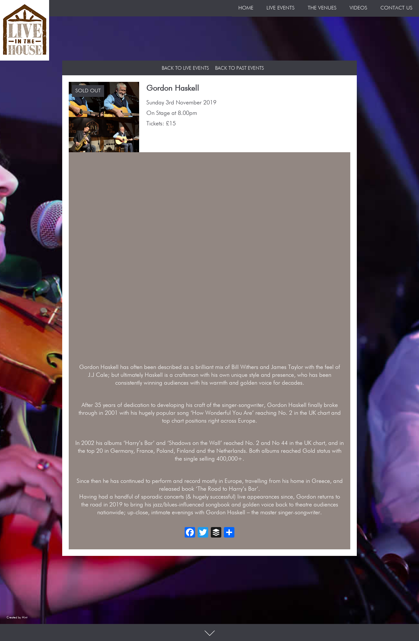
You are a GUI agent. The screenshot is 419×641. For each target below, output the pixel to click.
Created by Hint (17, 617)
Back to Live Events (185, 68)
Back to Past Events (239, 68)
